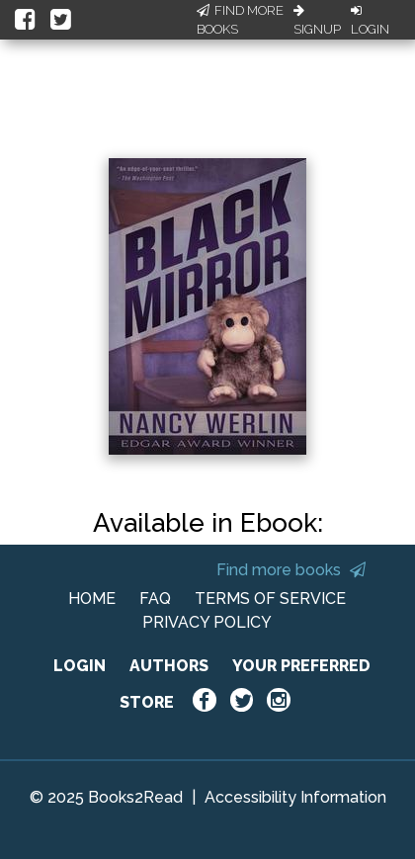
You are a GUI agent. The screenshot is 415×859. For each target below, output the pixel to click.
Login (370, 21)
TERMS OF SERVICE (270, 598)
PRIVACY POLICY (207, 622)
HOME (92, 598)
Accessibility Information (295, 797)
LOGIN (79, 665)
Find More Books (240, 20)
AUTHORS (168, 665)
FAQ (155, 598)
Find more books (291, 569)
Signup (317, 21)
